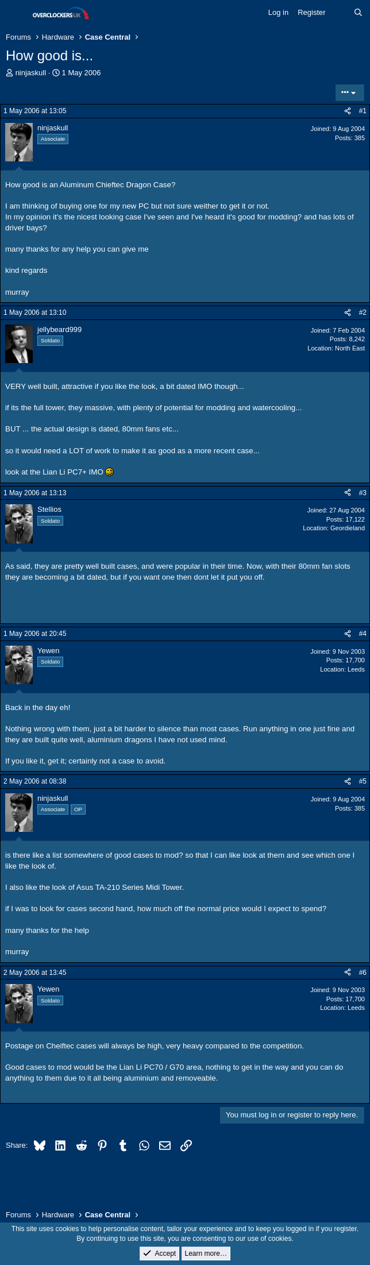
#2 (363, 312)
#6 (363, 973)
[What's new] (339, 12)
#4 (363, 634)
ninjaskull (31, 72)
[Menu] (15, 13)
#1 (363, 111)
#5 (363, 781)
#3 (363, 493)
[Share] (347, 111)
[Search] (358, 12)
